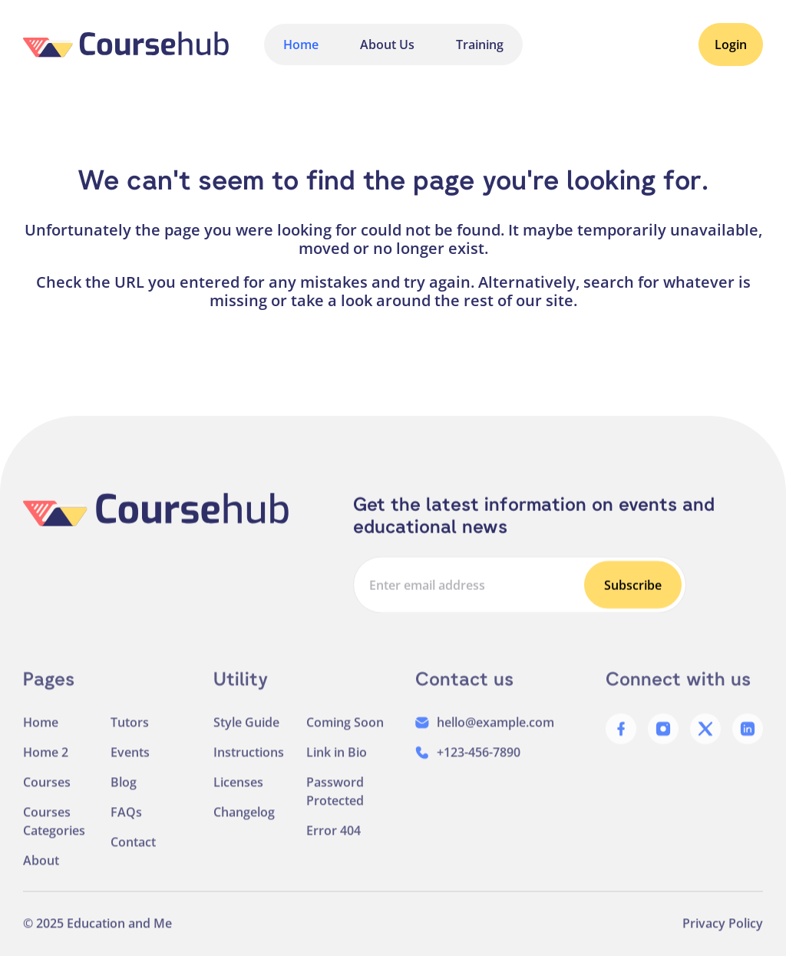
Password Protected (335, 805)
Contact (133, 856)
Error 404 (333, 844)
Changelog (244, 826)
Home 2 (45, 766)
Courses (47, 796)
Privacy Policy (722, 937)
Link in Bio (336, 766)
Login (731, 44)
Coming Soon (345, 736)
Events (130, 766)
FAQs (126, 826)
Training (480, 44)
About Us (387, 44)
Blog (124, 796)
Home (301, 44)
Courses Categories (54, 835)
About (41, 874)
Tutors (130, 736)
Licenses (238, 796)
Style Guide (246, 736)
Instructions (248, 766)
